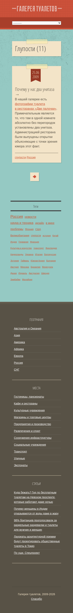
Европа (18, 355)
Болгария (51, 260)
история (47, 235)
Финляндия (51, 248)
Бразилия (35, 267)
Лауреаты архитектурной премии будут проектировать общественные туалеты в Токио (37, 541)
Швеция (45, 273)
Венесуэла (47, 267)
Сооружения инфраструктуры (33, 437)
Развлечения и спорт (27, 431)
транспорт (38, 248)
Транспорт (20, 451)
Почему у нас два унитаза (34, 89)
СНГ (16, 369)
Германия (23, 242)
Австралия (34, 273)
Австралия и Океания (27, 328)
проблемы (17, 229)
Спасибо (36, 598)
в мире (50, 223)
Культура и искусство (21, 248)
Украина (29, 254)
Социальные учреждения (30, 444)
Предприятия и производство (32, 424)
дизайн (39, 223)
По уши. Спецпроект (27, 552)
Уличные (19, 458)
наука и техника (22, 223)
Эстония (15, 260)
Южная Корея (38, 260)
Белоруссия (50, 254)
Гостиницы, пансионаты (29, 396)
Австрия (15, 267)
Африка (19, 349)
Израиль (22, 273)
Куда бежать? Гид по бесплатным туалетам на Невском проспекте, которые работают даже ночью (35, 497)
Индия (14, 242)
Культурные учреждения (29, 410)
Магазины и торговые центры (32, 417)
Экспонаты (21, 465)
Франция (34, 242)
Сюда (37, 176)
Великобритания (20, 235)
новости (30, 217)
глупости (20, 157)
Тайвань (25, 260)
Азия (17, 335)
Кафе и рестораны (26, 403)
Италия (38, 254)
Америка (19, 342)
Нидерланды (17, 254)
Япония (29, 229)
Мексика (24, 267)
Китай (55, 235)
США (38, 229)
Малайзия (27, 279)
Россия (31, 157)
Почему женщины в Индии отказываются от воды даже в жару (36, 511)
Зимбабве (15, 279)
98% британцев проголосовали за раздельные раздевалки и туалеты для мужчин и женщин (36, 525)
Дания (14, 273)
